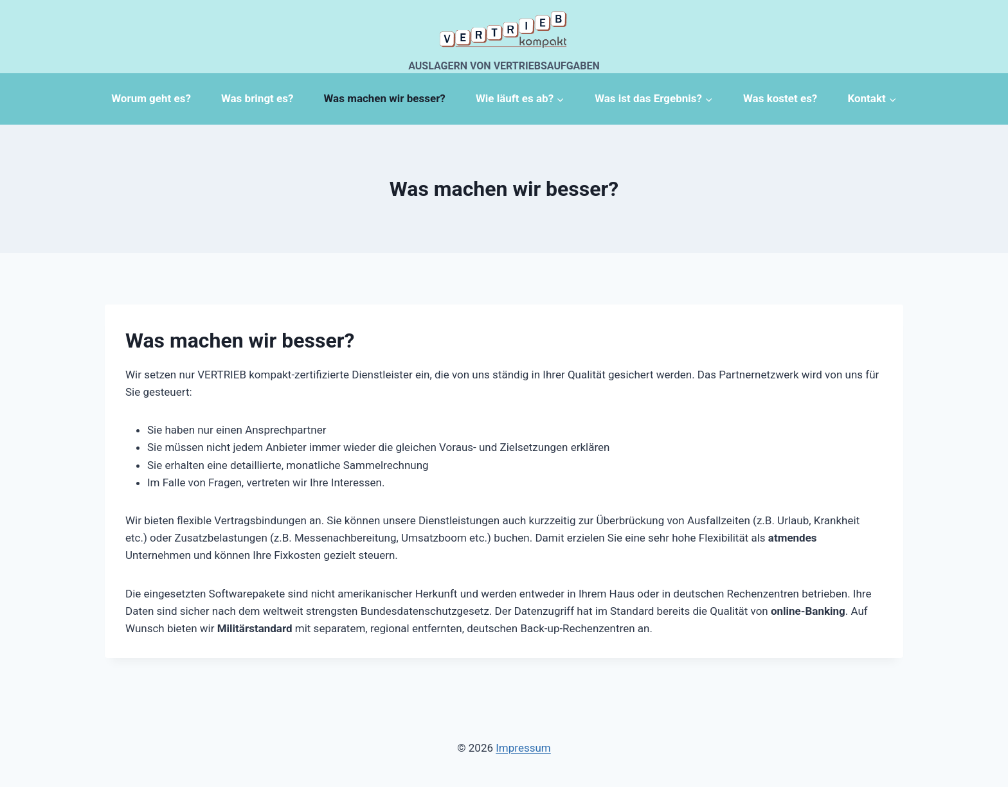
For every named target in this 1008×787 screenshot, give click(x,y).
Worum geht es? (151, 98)
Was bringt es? (257, 98)
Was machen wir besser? (385, 98)
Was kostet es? (780, 98)
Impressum (523, 747)
